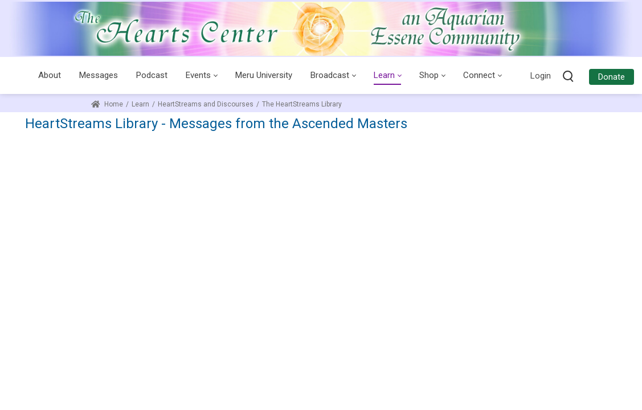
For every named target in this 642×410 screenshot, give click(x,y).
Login (540, 76)
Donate (611, 77)
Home (107, 104)
